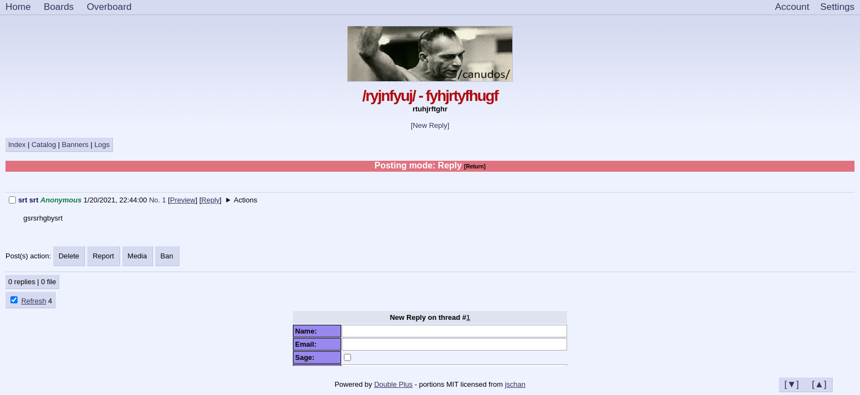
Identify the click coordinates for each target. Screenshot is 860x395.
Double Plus (393, 384)
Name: (308, 331)
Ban (167, 256)
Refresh (34, 301)
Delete (69, 256)
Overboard (109, 6)
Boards (59, 6)
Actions (245, 200)
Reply (210, 200)
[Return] (474, 166)
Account (792, 6)
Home (18, 6)
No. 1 (158, 200)
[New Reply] (430, 125)
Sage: (307, 357)
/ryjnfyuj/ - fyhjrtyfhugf (429, 95)
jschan (515, 384)
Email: (307, 344)
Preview (182, 200)
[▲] (819, 384)
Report (103, 256)
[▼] (791, 384)
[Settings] (837, 7)
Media (137, 256)
